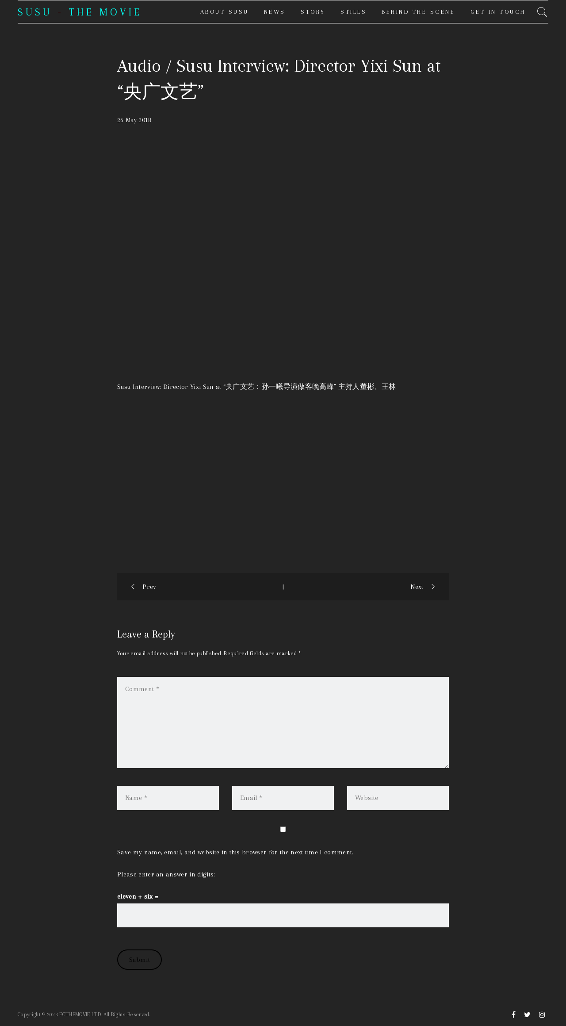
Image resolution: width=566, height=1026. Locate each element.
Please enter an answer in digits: (166, 874)
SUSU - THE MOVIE (80, 12)
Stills (353, 11)
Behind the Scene (418, 11)
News (275, 11)
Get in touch (498, 11)
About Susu (224, 11)
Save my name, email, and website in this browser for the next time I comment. (235, 852)
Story (313, 11)
